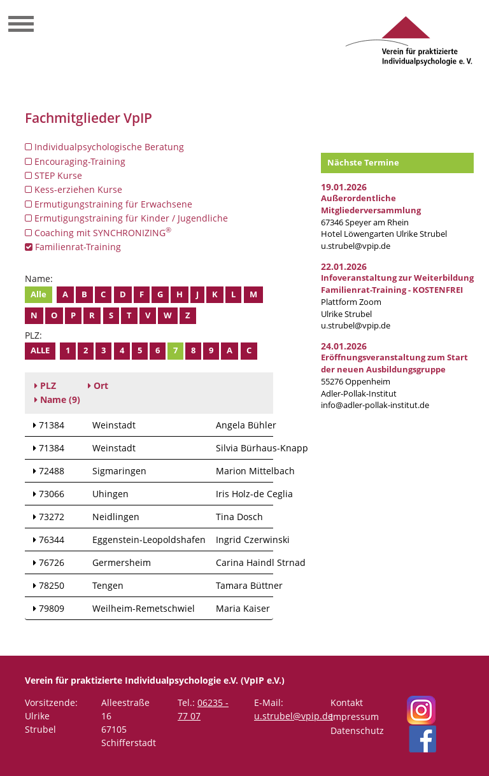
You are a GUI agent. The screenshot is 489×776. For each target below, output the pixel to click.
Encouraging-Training (75, 161)
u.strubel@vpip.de (355, 246)
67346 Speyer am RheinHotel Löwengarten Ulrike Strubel (384, 216)
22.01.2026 (344, 266)
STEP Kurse (53, 175)
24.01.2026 (344, 346)
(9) (57, 399)
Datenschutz (357, 730)
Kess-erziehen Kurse (73, 189)
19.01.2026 (344, 187)
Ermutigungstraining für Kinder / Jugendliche (126, 218)
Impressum (354, 716)
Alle (38, 294)
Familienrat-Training (73, 247)
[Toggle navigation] (21, 25)
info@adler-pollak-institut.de (375, 405)
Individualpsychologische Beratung (104, 147)
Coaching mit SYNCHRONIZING (98, 232)
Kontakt (346, 702)
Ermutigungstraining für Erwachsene (108, 204)
